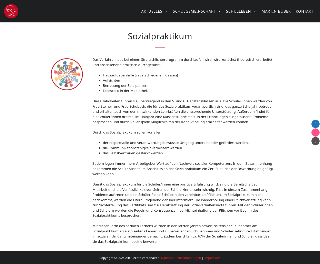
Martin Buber (276, 11)
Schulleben (242, 11)
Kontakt (304, 11)
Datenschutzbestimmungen (181, 258)
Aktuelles (156, 11)
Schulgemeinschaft (198, 11)
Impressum (212, 258)
